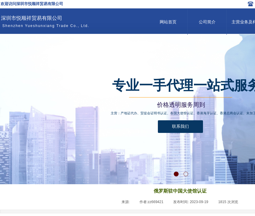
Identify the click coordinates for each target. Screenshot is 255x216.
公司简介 (207, 22)
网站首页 (168, 22)
